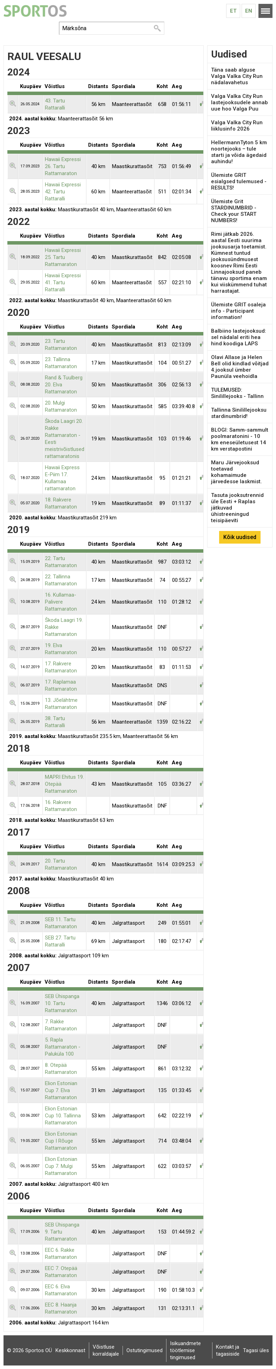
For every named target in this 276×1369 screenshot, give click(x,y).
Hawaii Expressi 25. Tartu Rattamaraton (63, 257)
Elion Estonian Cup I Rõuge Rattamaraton (61, 1141)
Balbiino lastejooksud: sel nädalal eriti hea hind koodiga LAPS (238, 337)
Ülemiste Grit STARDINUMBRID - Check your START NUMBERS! (233, 211)
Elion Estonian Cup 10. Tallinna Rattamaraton (63, 1115)
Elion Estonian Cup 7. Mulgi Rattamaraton (61, 1166)
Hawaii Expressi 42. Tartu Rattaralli (63, 191)
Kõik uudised (239, 537)
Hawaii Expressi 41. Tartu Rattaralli (63, 282)
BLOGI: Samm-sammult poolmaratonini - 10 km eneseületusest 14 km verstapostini (239, 439)
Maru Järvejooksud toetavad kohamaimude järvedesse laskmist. (236, 472)
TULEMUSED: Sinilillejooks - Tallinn (237, 393)
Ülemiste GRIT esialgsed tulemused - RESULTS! (239, 181)
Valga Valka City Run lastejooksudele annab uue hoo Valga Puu (239, 102)
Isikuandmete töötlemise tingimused (185, 1350)
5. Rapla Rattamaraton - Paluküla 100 (62, 1047)
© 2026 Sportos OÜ (29, 1350)
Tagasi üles (256, 1350)
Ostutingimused (144, 1350)
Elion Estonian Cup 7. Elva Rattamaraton (61, 1090)
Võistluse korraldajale (106, 1350)
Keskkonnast (70, 1350)
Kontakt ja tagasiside (227, 1350)
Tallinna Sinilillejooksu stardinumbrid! (239, 413)
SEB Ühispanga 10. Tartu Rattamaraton (62, 1003)
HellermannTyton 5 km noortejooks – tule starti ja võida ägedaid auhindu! (239, 152)
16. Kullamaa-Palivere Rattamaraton (61, 602)
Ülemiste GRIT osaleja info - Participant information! (238, 310)
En (248, 11)
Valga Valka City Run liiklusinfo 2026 (237, 125)
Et (233, 11)
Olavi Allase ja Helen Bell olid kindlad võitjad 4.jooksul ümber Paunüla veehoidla (240, 366)
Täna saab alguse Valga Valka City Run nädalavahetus (237, 76)
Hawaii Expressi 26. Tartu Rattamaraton (63, 166)
